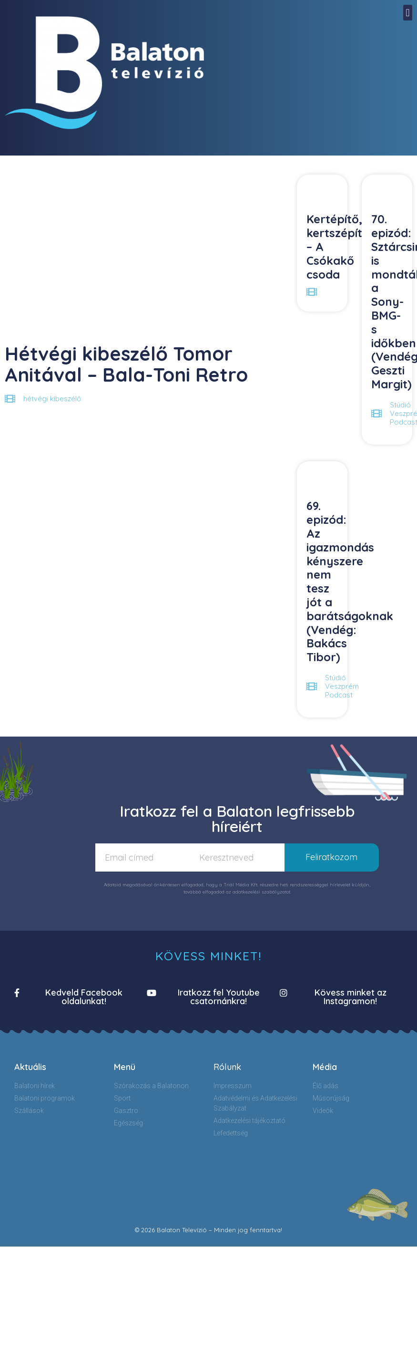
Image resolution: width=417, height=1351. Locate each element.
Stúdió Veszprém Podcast (342, 686)
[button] (407, 13)
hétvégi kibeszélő (52, 398)
